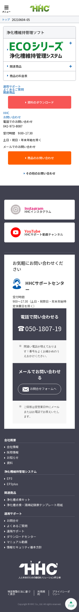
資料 (10, 463)
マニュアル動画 (17, 542)
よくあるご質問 (17, 526)
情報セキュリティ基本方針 (24, 547)
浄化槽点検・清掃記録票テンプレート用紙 (35, 505)
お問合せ (13, 520)
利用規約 (41, 592)
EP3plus (12, 484)
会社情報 (13, 447)
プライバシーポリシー (61, 592)
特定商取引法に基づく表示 (19, 592)
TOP (71, 606)
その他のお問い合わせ (40, 173)
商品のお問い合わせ (40, 158)
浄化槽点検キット (18, 499)
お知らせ (13, 457)
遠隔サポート (15, 531)
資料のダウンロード (40, 102)
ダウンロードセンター (21, 536)
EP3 (9, 478)
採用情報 (13, 452)
